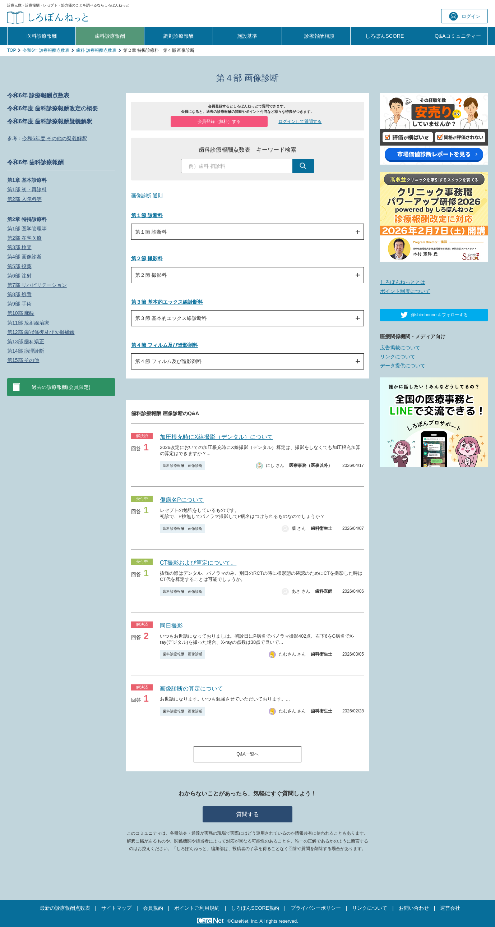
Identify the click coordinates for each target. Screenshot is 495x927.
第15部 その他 (23, 360)
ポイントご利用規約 (196, 908)
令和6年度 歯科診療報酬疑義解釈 (49, 121)
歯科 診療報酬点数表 (96, 50)
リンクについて (397, 356)
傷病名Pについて (182, 500)
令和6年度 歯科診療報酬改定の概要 (52, 108)
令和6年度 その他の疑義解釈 (54, 138)
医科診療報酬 (42, 36)
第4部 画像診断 (24, 257)
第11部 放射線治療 (28, 323)
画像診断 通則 (147, 195)
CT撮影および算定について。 (198, 563)
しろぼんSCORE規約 (255, 908)
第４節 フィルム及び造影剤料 (164, 345)
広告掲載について (400, 347)
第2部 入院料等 (24, 199)
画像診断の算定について (191, 688)
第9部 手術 (19, 304)
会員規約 (153, 908)
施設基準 (247, 36)
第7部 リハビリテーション (37, 285)
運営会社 (450, 908)
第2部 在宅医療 (24, 238)
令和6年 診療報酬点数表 (46, 50)
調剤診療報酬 (178, 36)
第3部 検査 (19, 247)
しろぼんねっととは (402, 282)
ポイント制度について (405, 291)
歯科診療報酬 (110, 36)
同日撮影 (171, 626)
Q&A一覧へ (247, 754)
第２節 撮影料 (147, 258)
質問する (247, 814)
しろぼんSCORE (384, 36)
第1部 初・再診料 (27, 189)
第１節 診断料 (147, 215)
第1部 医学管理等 (27, 228)
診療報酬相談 (319, 36)
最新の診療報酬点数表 (65, 908)
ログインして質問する (299, 121)
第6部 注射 (19, 276)
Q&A (458, 36)
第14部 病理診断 (25, 351)
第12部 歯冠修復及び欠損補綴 (40, 332)
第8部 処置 (19, 294)
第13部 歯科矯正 (25, 341)
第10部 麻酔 (20, 313)
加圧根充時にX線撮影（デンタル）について (216, 437)
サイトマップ (116, 908)
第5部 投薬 (19, 266)
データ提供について (402, 365)
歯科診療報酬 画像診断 (182, 466)
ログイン (464, 16)
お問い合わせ (414, 908)
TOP (11, 50)
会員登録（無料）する (219, 121)
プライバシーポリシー (316, 908)
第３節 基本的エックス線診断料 (167, 302)
